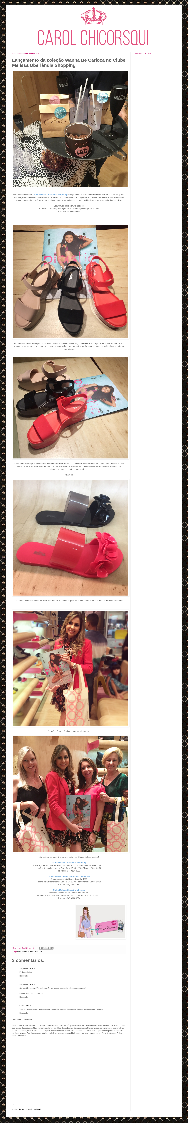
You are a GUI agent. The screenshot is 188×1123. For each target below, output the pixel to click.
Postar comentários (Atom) (30, 1109)
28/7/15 (32, 968)
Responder (23, 976)
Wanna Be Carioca (35, 952)
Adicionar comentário (22, 1019)
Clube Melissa (22, 952)
